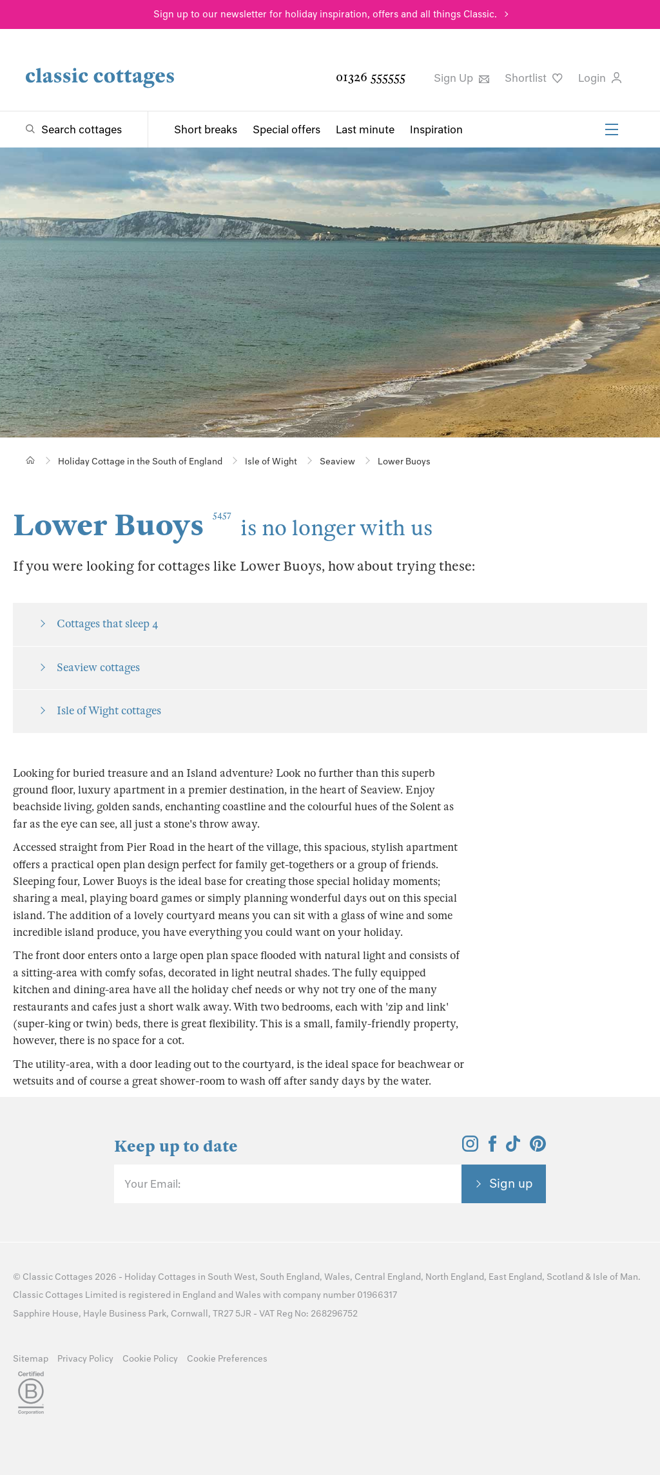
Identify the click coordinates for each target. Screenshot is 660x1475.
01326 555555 (370, 77)
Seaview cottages (98, 667)
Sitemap (30, 1358)
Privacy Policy (85, 1358)
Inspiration (436, 129)
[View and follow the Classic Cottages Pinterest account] (538, 1147)
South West (231, 1276)
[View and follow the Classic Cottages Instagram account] (470, 1147)
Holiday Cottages (160, 1276)
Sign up (511, 1183)
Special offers (286, 129)
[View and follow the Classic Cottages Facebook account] (493, 1147)
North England (454, 1276)
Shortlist (534, 77)
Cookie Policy (150, 1358)
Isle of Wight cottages (109, 711)
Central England (387, 1276)
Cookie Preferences (227, 1358)
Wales (337, 1276)
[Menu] (611, 129)
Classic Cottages (58, 1276)
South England (290, 1276)
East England (515, 1276)
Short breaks (205, 129)
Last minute (365, 129)
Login (599, 77)
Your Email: (152, 1183)
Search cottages (81, 129)
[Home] (30, 460)
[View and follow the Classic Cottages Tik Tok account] (513, 1147)
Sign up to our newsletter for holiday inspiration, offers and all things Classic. (325, 14)
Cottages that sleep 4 (108, 624)
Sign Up (461, 77)
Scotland (565, 1276)
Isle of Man (615, 1276)
